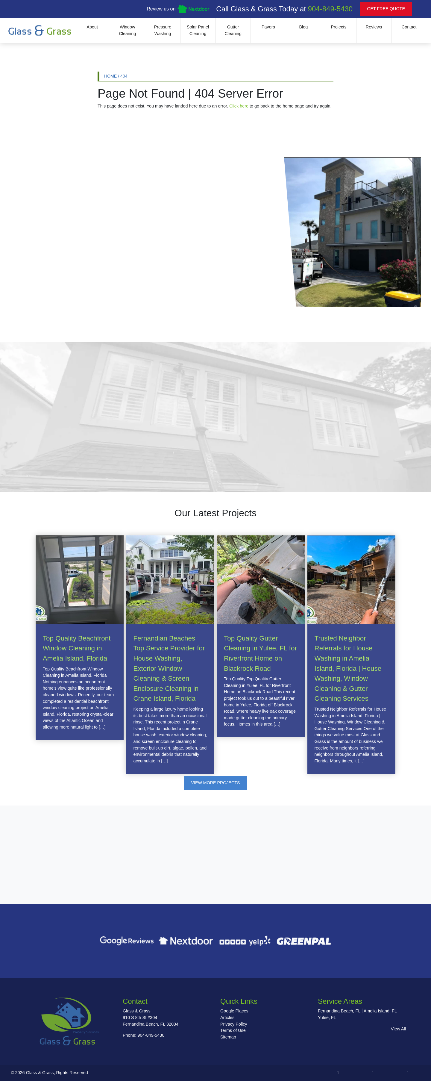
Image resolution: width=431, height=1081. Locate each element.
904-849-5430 (330, 9)
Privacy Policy (233, 1024)
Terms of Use (233, 1030)
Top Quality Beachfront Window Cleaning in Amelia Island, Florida (77, 648)
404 (124, 76)
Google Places (234, 1011)
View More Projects (215, 783)
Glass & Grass (40, 1073)
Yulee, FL (327, 1017)
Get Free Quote (386, 8)
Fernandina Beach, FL (339, 1011)
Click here (238, 106)
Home (110, 76)
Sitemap (228, 1037)
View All (398, 1029)
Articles (227, 1017)
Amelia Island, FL (380, 1011)
